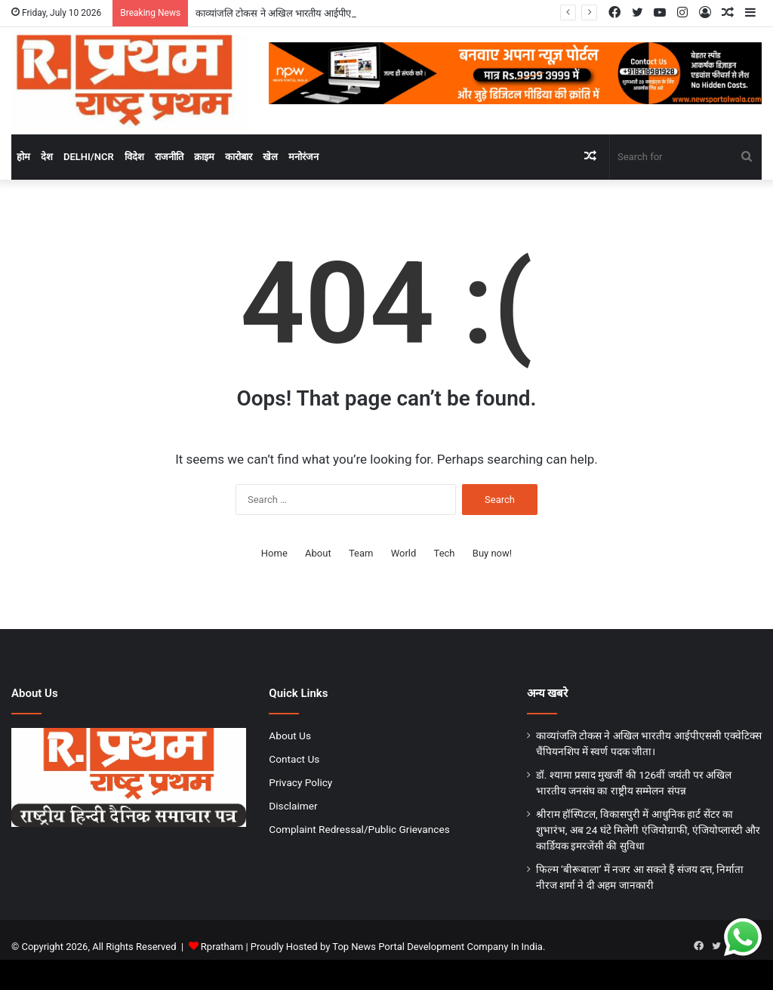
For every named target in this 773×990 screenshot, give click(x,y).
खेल (270, 156)
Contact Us (294, 759)
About (318, 553)
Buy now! (492, 553)
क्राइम (204, 156)
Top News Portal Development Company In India (437, 946)
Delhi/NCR (88, 156)
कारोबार (238, 156)
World (404, 553)
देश (47, 156)
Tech (444, 553)
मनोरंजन (303, 156)
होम (23, 156)
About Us (290, 735)
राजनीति (169, 156)
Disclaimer (293, 806)
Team (361, 553)
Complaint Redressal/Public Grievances (359, 829)
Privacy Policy (300, 782)
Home (274, 553)
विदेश (134, 156)
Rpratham (222, 946)
